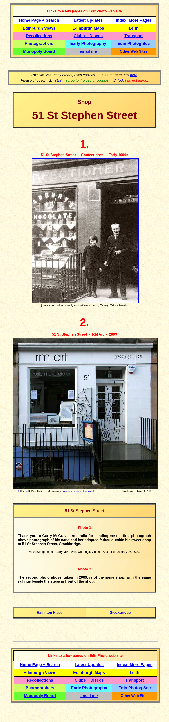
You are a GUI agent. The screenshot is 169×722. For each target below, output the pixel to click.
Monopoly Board (39, 51)
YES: (81, 80)
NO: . (133, 80)
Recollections (39, 36)
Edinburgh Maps (88, 28)
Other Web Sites (133, 51)
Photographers (39, 43)
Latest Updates (88, 20)
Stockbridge (120, 612)
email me (88, 51)
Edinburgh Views (39, 28)
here (133, 75)
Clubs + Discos (88, 36)
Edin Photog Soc (134, 43)
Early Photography (88, 43)
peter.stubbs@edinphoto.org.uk (78, 491)
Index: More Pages (133, 20)
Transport (133, 36)
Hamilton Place (49, 612)
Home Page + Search (39, 20)
